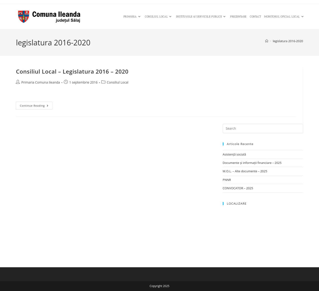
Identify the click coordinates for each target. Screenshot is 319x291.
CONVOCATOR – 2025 (238, 188)
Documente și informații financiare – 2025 (252, 163)
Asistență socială (234, 154)
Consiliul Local (117, 82)
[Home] (266, 41)
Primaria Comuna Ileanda (40, 82)
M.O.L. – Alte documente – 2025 (245, 171)
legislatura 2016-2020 (288, 41)
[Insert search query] (263, 128)
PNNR (227, 180)
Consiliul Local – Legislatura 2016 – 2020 (72, 71)
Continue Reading (36, 106)
